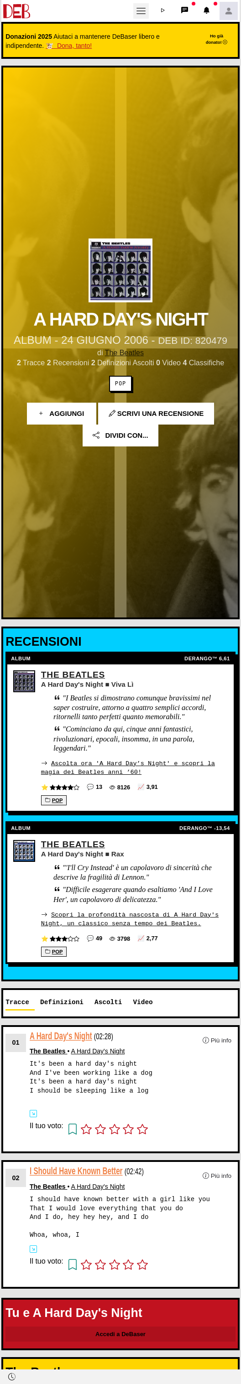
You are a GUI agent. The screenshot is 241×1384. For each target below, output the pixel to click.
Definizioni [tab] (62, 1001)
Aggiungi (61, 413)
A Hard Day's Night (61, 1035)
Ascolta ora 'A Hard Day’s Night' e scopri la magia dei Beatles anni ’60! (128, 767)
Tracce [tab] (17, 1001)
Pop (120, 383)
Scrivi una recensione (156, 413)
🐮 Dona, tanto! (69, 45)
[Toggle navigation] (141, 11)
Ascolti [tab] (108, 1001)
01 (16, 1041)
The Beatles (124, 353)
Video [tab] (142, 1001)
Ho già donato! (217, 38)
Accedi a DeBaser (120, 1333)
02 (16, 1177)
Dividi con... (120, 435)
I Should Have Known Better (76, 1170)
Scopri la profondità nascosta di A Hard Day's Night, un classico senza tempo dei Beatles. (130, 918)
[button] (163, 11)
